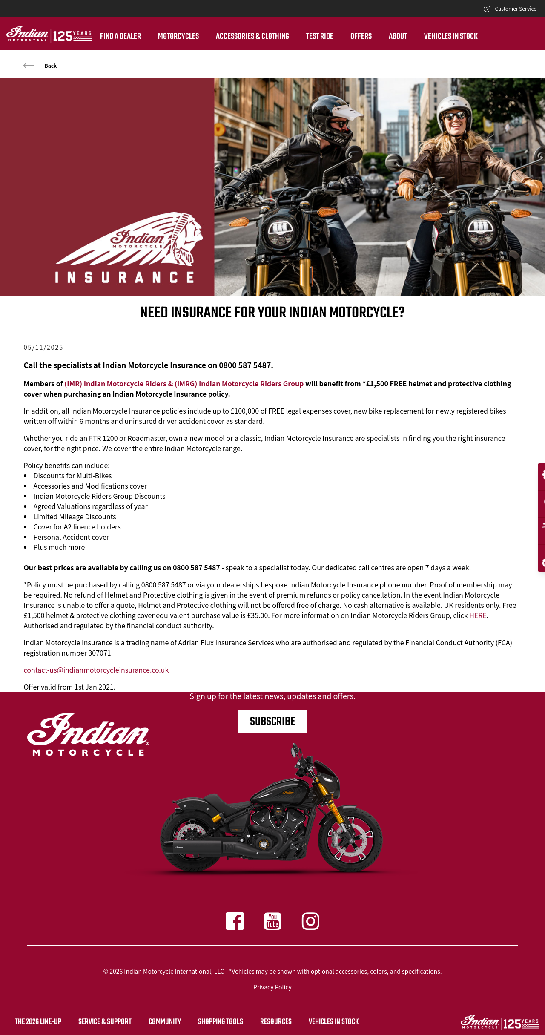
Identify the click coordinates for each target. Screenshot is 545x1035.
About (398, 36)
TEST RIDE (319, 36)
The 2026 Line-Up (38, 1022)
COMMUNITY (165, 1022)
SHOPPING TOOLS (220, 1022)
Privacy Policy (272, 987)
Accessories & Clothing (252, 36)
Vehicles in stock (334, 1022)
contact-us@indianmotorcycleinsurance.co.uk (96, 669)
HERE (478, 615)
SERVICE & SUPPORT (105, 1022)
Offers (361, 36)
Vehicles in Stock (451, 36)
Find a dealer (120, 36)
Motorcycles (178, 36)
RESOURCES (276, 1022)
